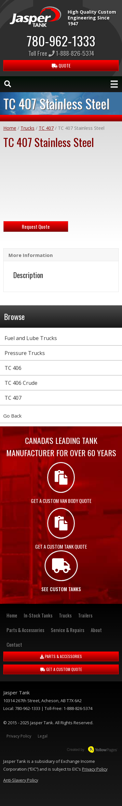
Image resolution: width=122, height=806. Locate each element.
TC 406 (13, 368)
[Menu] (114, 84)
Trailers (85, 615)
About (96, 629)
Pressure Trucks (25, 353)
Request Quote (36, 226)
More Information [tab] (30, 255)
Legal (42, 736)
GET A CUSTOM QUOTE (61, 669)
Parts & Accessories (25, 629)
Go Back (12, 415)
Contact (14, 644)
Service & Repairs (67, 629)
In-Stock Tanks (38, 615)
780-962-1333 (61, 40)
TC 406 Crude (21, 382)
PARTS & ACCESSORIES (61, 656)
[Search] (7, 84)
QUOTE (61, 65)
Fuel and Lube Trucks (31, 338)
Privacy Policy (19, 736)
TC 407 (46, 128)
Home (9, 128)
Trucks (27, 128)
